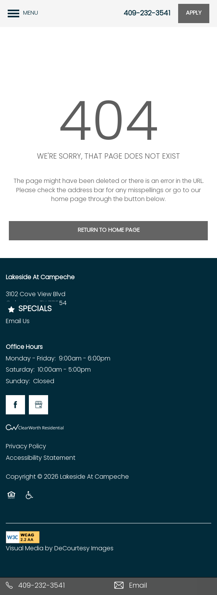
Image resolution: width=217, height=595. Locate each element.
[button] (193, 13)
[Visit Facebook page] (15, 404)
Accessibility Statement (40, 458)
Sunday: (18, 382)
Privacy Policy (26, 447)
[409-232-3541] (54, 586)
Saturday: (20, 370)
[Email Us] (162, 586)
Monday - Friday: (31, 359)
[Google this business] (38, 404)
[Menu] (23, 13)
